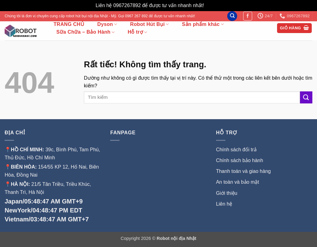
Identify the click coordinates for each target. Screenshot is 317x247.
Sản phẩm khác (203, 24)
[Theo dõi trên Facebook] (247, 15)
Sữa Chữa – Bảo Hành (85, 32)
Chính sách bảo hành (239, 160)
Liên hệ (224, 204)
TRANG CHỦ (69, 24)
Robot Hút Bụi (149, 24)
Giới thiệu (227, 193)
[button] (294, 28)
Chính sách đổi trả (236, 149)
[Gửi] (306, 97)
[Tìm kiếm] (232, 16)
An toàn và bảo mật (237, 182)
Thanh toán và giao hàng (243, 171)
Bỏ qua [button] (213, 5)
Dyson (107, 24)
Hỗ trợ (137, 32)
